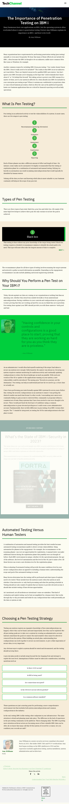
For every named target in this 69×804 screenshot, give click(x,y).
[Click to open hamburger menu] (65, 3)
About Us (42, 800)
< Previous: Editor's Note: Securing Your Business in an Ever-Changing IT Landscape (28, 768)
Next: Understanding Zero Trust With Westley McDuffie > (48, 778)
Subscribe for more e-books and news (45, 792)
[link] (12, 3)
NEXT (61, 250)
